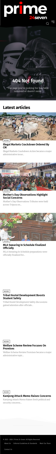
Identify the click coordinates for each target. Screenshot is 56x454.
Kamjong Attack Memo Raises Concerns (27, 396)
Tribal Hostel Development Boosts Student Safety (24, 297)
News (6, 141)
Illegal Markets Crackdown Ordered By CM (26, 146)
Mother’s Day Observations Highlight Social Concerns (25, 196)
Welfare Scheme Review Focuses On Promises (24, 347)
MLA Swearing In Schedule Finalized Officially (24, 246)
